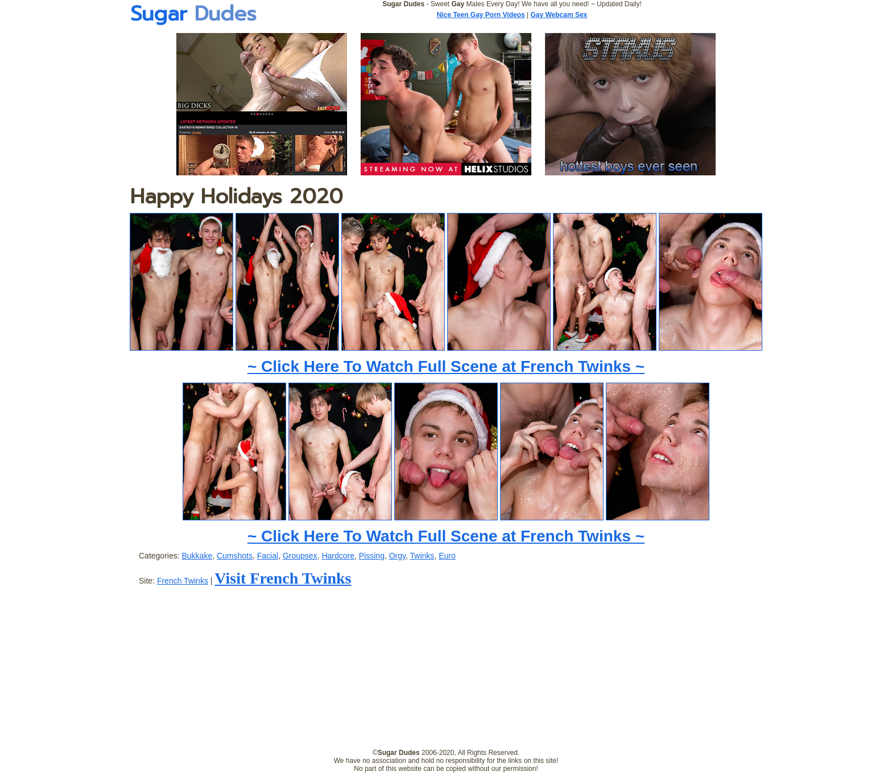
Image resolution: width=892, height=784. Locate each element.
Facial (267, 555)
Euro (447, 555)
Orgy (397, 555)
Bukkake (196, 555)
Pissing (372, 555)
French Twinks (182, 580)
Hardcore (337, 555)
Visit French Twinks (282, 578)
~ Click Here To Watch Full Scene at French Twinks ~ (446, 366)
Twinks (422, 555)
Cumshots (235, 555)
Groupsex (300, 555)
